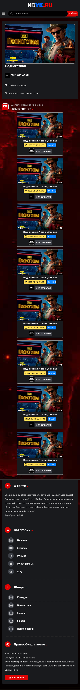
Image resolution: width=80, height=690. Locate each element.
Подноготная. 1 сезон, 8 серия (40, 460)
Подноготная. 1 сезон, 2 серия (40, 186)
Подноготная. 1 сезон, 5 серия (40, 323)
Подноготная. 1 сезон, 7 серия (40, 414)
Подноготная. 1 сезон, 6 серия (40, 368)
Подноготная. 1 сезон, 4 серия (40, 277)
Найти (73, 13)
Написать (16, 677)
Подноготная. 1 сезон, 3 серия (40, 232)
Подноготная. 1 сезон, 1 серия (40, 140)
